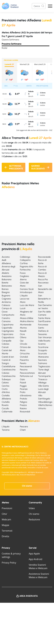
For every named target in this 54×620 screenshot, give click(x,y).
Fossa (22, 273)
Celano (5, 382)
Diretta (5, 536)
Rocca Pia (43, 279)
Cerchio (5, 385)
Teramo (6, 429)
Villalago (42, 382)
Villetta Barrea (45, 405)
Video (32, 508)
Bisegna (6, 292)
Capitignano (8, 331)
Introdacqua (26, 292)
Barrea (5, 289)
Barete (5, 282)
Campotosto (8, 314)
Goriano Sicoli (27, 289)
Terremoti (7, 530)
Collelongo (25, 257)
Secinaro (42, 360)
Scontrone (43, 347)
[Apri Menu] (50, 6)
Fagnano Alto (26, 266)
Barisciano (7, 285)
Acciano (6, 257)
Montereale (25, 324)
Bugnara (6, 295)
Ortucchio (25, 353)
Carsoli (5, 347)
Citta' (4, 513)
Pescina (23, 369)
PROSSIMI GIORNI (11, 60)
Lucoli (22, 308)
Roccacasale (44, 257)
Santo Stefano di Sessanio (43, 331)
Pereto (23, 363)
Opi (21, 340)
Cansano (6, 321)
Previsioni (7, 508)
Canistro (6, 318)
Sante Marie (44, 318)
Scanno (42, 343)
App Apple (34, 553)
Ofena (23, 337)
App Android (35, 559)
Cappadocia (8, 337)
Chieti (23, 429)
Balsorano (7, 279)
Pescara (24, 426)
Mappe (5, 525)
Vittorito (42, 408)
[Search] (39, 6)
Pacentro (24, 360)
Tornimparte (44, 376)
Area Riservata (28, 596)
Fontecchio (25, 269)
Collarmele (7, 411)
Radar (4, 48)
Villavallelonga (45, 402)
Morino (23, 327)
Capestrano (8, 324)
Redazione (34, 519)
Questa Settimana (10, 39)
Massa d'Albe (26, 318)
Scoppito (42, 350)
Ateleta (5, 273)
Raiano (23, 408)
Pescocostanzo (27, 373)
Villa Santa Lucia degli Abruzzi (43, 389)
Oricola (23, 343)
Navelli (23, 331)
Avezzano (7, 276)
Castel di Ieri (8, 356)
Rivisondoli (25, 411)
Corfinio (24, 263)
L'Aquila (24, 295)
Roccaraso (43, 282)
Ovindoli (24, 356)
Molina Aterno (27, 321)
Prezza (23, 405)
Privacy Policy (9, 562)
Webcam (6, 519)
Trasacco (42, 379)
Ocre (22, 334)
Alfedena (6, 263)
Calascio (6, 305)
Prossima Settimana (11, 44)
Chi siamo (27, 486)
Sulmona (42, 363)
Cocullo (5, 408)
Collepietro (25, 260)
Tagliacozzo (44, 366)
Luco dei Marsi (27, 305)
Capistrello (7, 327)
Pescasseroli (26, 366)
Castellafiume (8, 366)
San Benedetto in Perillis (44, 298)
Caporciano (7, 334)
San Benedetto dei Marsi (45, 289)
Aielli (4, 260)
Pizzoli (23, 382)
